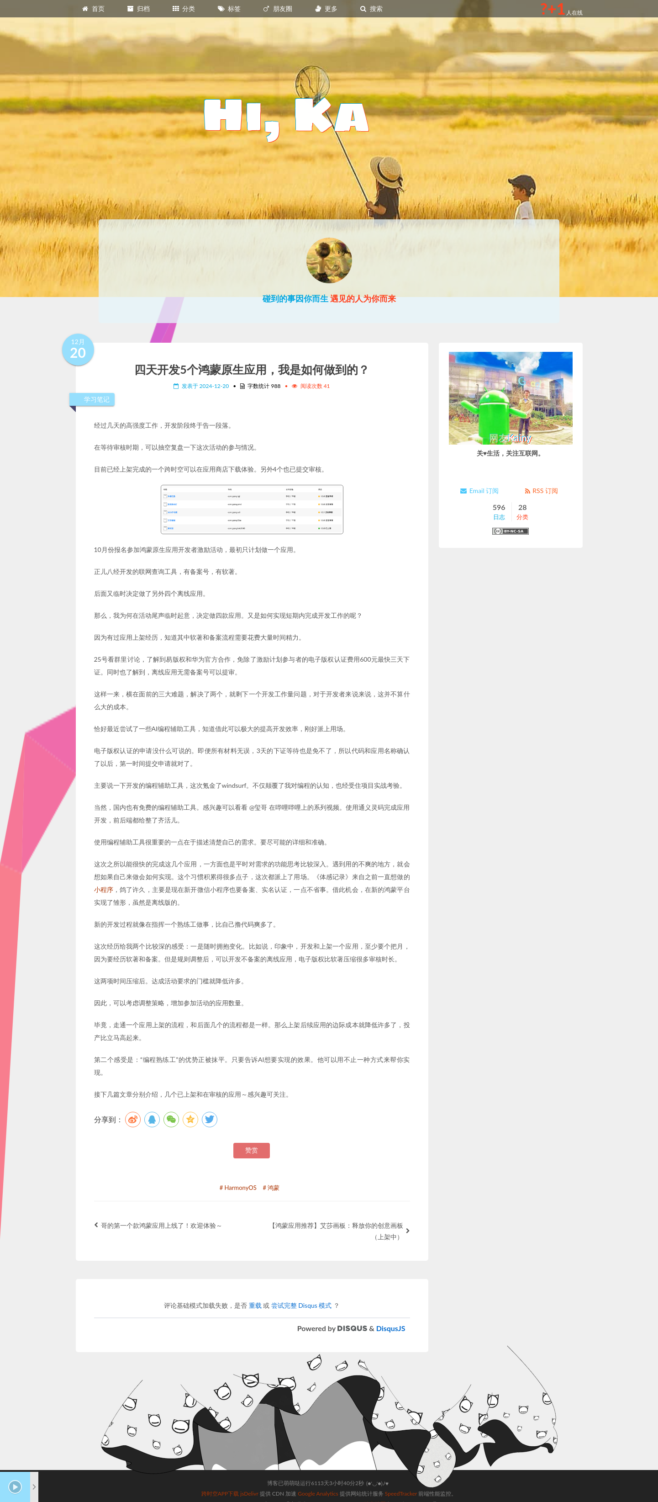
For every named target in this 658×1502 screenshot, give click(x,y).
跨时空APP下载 (220, 1469)
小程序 (103, 889)
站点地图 (375, 1480)
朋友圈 (277, 8)
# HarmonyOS (238, 1187)
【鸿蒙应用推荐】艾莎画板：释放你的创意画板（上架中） (339, 1231)
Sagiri (340, 1480)
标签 (229, 8)
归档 (138, 8)
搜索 (371, 8)
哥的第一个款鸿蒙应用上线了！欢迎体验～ (158, 1225)
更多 (325, 8)
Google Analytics (318, 1469)
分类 (183, 8)
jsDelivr (249, 1469)
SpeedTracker (401, 1469)
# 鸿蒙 (271, 1187)
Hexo (276, 1480)
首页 (93, 8)
